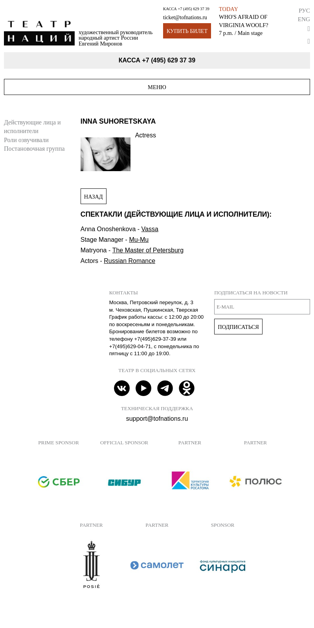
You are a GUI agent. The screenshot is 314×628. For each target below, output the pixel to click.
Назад (93, 197)
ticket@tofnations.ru (185, 17)
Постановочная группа (34, 148)
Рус (304, 10)
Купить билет (187, 31)
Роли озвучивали (26, 140)
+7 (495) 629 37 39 (193, 9)
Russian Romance (129, 260)
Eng (304, 19)
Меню (157, 87)
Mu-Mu (139, 239)
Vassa (149, 229)
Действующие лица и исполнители (32, 126)
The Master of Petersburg (148, 250)
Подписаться (238, 327)
